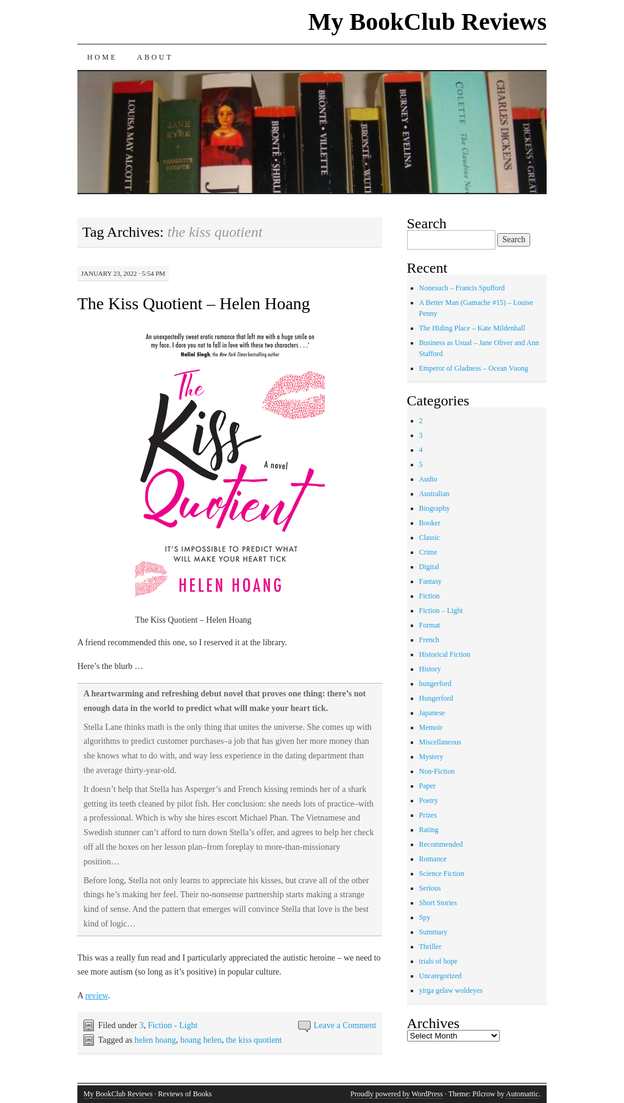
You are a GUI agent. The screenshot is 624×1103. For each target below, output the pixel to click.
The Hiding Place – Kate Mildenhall (472, 328)
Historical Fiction (444, 654)
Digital (429, 566)
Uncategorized (440, 976)
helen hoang (155, 1040)
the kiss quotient (254, 1040)
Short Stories (438, 902)
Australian (434, 493)
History (430, 669)
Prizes (428, 815)
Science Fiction (441, 873)
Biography (434, 508)
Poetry (428, 800)
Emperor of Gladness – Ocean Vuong (473, 368)
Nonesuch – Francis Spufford (462, 288)
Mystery (431, 756)
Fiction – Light (441, 610)
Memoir (431, 727)
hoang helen (201, 1040)
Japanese (432, 713)
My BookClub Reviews (427, 21)
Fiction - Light (173, 1025)
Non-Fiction (437, 771)
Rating (429, 829)
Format (430, 625)
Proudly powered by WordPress (396, 1094)
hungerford (435, 683)
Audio (428, 479)
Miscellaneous (440, 742)
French (429, 640)
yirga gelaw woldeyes (451, 990)
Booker (430, 523)
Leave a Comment (345, 1025)
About (155, 57)
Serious (430, 888)
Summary (433, 932)
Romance (433, 859)
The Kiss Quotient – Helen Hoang (193, 303)
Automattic (522, 1094)
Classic (430, 537)
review (96, 995)
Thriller (430, 946)
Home (102, 57)
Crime (428, 552)
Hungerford (436, 698)
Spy (425, 917)
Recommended (441, 844)
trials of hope (438, 961)
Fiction (429, 596)
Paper (427, 786)
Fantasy (430, 581)
